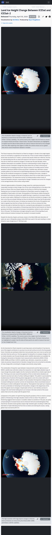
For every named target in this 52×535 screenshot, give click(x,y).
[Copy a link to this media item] (37, 136)
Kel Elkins (16, 20)
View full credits (6, 23)
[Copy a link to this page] (43, 16)
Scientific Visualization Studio (7, 2)
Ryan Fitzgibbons (34, 20)
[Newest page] (50, 7)
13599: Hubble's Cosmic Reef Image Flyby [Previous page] (10, 7)
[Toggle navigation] (48, 2)
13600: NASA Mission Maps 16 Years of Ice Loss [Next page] (39, 7)
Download (45, 136)
